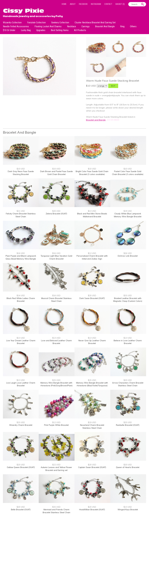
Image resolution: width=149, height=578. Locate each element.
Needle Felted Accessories (16, 26)
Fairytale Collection (36, 22)
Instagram (96, 4)
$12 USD (92, 253)
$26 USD (128, 253)
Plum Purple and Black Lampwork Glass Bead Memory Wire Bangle (21, 257)
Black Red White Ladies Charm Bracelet (21, 299)
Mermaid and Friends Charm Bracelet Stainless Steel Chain (56, 511)
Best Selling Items (60, 30)
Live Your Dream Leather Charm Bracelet (20, 342)
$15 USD (128, 295)
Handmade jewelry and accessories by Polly (33, 15)
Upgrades (40, 30)
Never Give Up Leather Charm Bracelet (92, 342)
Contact (108, 4)
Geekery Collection (60, 22)
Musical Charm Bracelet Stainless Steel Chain (56, 299)
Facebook (83, 4)
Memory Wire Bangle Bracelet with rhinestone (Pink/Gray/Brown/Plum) (56, 384)
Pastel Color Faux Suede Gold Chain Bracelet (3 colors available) (127, 172)
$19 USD (128, 211)
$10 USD (21, 169)
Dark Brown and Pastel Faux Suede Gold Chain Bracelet (56, 172)
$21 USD (21, 211)
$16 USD (21, 253)
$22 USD (56, 464)
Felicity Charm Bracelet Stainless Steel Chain (21, 215)
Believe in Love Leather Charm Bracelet (128, 342)
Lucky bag (26, 30)
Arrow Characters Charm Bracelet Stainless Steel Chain (127, 384)
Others (133, 26)
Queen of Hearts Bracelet (127, 467)
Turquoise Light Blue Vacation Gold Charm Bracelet (56, 257)
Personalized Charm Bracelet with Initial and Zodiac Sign (92, 257)
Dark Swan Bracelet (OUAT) (92, 298)
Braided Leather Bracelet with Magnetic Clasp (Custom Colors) (127, 299)
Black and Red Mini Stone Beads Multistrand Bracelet (92, 215)
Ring (122, 26)
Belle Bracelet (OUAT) (21, 509)
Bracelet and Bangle (105, 26)
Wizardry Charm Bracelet (20, 425)
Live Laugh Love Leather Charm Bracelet (20, 384)
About (73, 4)
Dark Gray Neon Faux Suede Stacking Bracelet (21, 172)
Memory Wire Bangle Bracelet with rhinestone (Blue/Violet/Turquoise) (92, 384)
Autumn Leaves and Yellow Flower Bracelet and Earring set (56, 468)
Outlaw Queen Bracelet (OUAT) (21, 467)
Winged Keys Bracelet (128, 509)
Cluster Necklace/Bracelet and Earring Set (95, 22)
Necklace (71, 26)
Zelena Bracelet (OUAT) (56, 213)
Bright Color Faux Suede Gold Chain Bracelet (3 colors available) (92, 172)
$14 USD (21, 295)
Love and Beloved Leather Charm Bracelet (56, 342)
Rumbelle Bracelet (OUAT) (127, 425)
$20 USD (56, 211)
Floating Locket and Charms (47, 26)
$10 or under (9, 30)
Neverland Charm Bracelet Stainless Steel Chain (92, 426)
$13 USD (92, 211)
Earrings (86, 26)
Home (64, 4)
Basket (120, 4)
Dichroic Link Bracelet (128, 256)
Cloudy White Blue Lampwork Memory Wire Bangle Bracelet (127, 215)
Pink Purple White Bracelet (56, 425)
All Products (80, 30)
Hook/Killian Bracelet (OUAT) (92, 509)
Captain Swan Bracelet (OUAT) (92, 467)
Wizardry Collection (12, 22)
